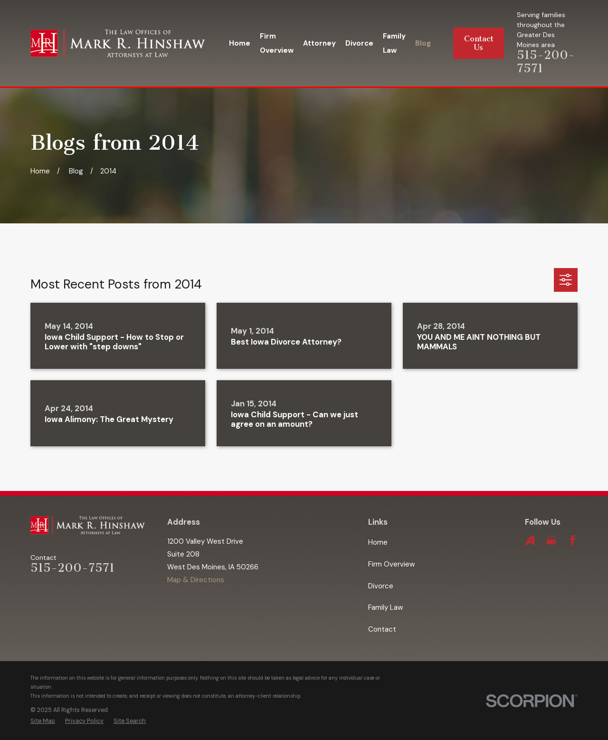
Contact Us (479, 43)
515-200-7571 (72, 568)
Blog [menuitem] (423, 43)
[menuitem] (42, 721)
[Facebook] (573, 540)
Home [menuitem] (239, 43)
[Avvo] (530, 540)
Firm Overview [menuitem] (277, 43)
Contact (382, 629)
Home (378, 542)
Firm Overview (391, 564)
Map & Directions (195, 580)
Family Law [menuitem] (394, 43)
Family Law (385, 607)
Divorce (380, 586)
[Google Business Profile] (551, 540)
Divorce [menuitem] (359, 43)
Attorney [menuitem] (319, 43)
